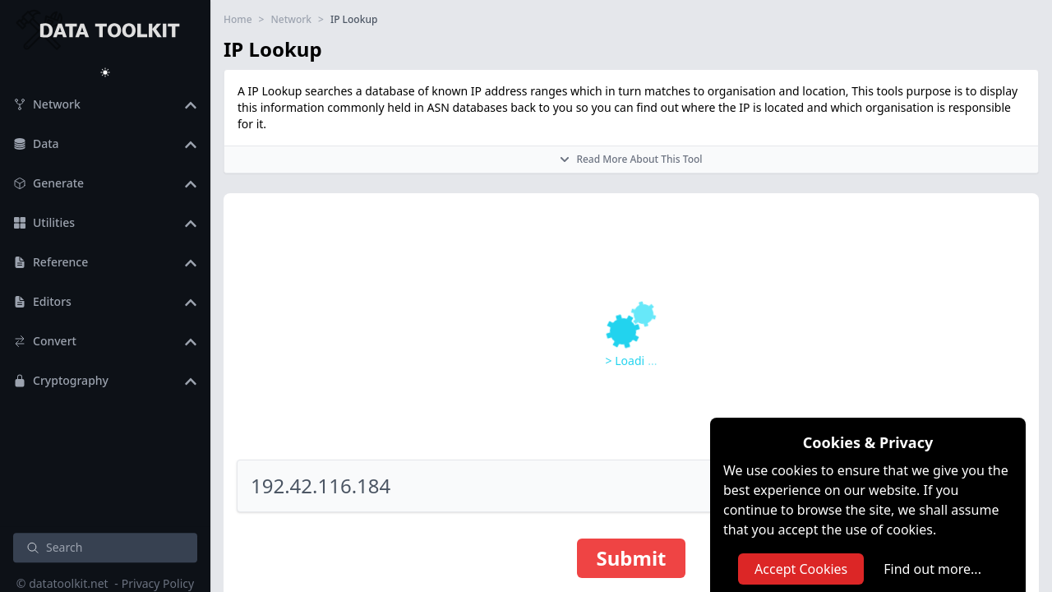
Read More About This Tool (631, 159)
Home (238, 19)
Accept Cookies (800, 569)
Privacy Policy (158, 583)
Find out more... (932, 569)
